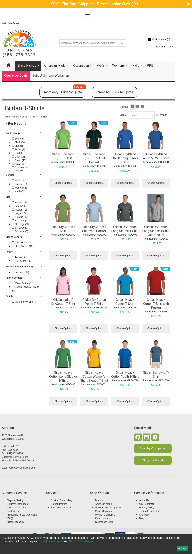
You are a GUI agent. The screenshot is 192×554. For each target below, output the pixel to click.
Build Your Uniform (61, 507)
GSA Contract (146, 504)
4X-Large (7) (20, 227)
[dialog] (96, 544)
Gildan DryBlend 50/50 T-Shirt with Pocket (94, 158)
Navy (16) (18, 164)
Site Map (144, 514)
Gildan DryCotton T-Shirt (63, 229)
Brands (99, 500)
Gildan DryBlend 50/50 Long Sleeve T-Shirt (124, 158)
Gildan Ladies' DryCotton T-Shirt (63, 302)
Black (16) (18, 142)
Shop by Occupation (152, 448)
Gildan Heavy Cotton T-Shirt (124, 302)
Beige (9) (18, 138)
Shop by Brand (153, 460)
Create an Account (17, 507)
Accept (182, 548)
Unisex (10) (19, 184)
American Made (103, 504)
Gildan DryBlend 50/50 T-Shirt (63, 156)
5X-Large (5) (20, 231)
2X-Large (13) (20, 220)
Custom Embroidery (61, 500)
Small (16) (19, 206)
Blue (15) (18, 146)
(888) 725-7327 (19, 55)
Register (160, 46)
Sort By (123, 114)
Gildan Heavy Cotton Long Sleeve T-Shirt (63, 376)
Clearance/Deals (104, 522)
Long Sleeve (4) (22, 242)
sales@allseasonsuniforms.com (19, 467)
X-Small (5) (19, 202)
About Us (144, 500)
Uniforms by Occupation (108, 507)
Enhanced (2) (20, 272)
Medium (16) (20, 209)
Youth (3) (18, 191)
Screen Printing (59, 504)
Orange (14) (20, 167)
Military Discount (15, 522)
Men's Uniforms (103, 511)
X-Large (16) (20, 217)
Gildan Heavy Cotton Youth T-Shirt (125, 374)
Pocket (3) (19, 257)
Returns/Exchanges (17, 504)
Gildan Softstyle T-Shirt (156, 374)
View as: (123, 106)
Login (170, 46)
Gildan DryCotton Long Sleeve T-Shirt (125, 229)
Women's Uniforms (105, 514)
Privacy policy (54, 541)
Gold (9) (17, 153)
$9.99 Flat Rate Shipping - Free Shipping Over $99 (94, 4)
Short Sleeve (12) (22, 246)
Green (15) (19, 160)
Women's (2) (20, 187)
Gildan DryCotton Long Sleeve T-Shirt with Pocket (156, 231)
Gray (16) (18, 156)
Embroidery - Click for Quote (63, 90)
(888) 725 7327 (10, 449)
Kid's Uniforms (102, 518)
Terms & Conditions (149, 511)
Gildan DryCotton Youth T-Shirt (94, 302)
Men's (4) (18, 180)
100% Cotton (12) (22, 283)
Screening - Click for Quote (114, 92)
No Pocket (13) (21, 261)
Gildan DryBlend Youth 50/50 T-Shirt (156, 156)
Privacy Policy (146, 507)
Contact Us (13, 511)
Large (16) (19, 213)
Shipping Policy (15, 500)
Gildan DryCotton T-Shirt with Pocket (94, 229)
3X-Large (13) (20, 224)
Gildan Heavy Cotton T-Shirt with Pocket (156, 304)
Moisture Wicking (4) (24, 301)
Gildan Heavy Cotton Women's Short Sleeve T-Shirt (94, 376)
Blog (141, 518)
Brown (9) (18, 149)
